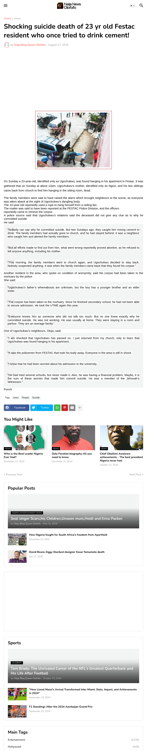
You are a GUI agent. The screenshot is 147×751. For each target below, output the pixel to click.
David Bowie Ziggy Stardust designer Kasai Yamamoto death (67, 552)
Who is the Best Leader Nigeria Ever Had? (23, 455)
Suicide (36, 397)
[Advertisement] (73, 79)
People (25, 397)
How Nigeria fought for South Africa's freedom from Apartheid (68, 535)
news (17, 18)
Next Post (135, 474)
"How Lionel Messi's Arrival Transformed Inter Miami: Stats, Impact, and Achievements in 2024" (83, 691)
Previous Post (14, 474)
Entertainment (73, 740)
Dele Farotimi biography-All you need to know (72, 455)
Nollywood (73, 747)
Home (7, 18)
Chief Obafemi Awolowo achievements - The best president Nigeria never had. (121, 457)
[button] (5, 5)
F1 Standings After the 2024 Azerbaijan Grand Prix (60, 707)
